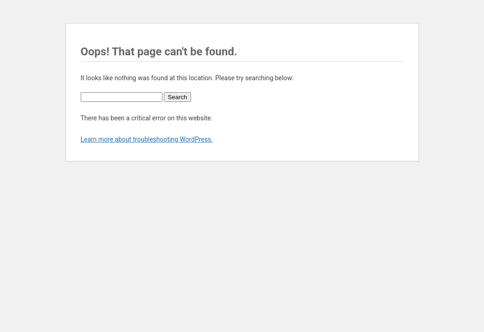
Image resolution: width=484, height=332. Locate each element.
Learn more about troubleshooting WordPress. (147, 139)
